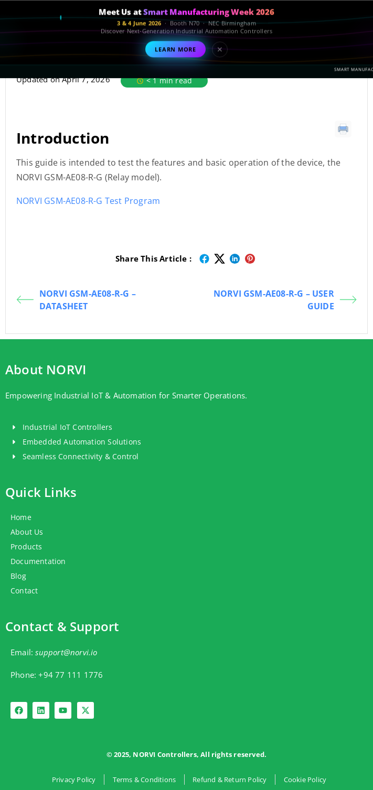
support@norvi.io (66, 652)
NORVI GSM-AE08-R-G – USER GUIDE (285, 300)
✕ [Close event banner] (220, 57)
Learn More (175, 57)
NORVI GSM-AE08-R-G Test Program (88, 201)
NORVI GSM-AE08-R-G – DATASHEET (76, 300)
